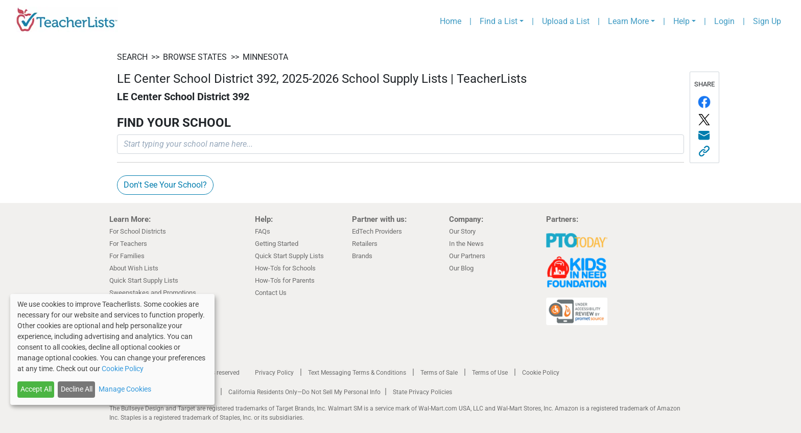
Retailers (365, 243)
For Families (127, 256)
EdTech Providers (377, 231)
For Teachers (128, 243)
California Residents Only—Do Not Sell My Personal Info (304, 392)
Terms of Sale (439, 372)
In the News (466, 243)
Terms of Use (490, 372)
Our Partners (467, 256)
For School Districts (137, 231)
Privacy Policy (274, 372)
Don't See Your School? (165, 185)
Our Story (462, 231)
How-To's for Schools (285, 268)
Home (450, 21)
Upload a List (566, 21)
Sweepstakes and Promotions (152, 293)
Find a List (498, 21)
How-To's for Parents (285, 280)
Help (681, 21)
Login (724, 21)
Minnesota (265, 57)
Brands (362, 256)
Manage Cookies (125, 389)
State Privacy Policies (422, 392)
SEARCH (132, 57)
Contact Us (271, 293)
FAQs (262, 231)
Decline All (76, 389)
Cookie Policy (540, 372)
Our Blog (461, 268)
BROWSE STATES (195, 57)
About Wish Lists (133, 268)
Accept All (36, 389)
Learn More (628, 21)
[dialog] (112, 349)
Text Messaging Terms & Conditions (357, 372)
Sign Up (767, 21)
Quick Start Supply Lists (143, 280)
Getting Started (276, 243)
